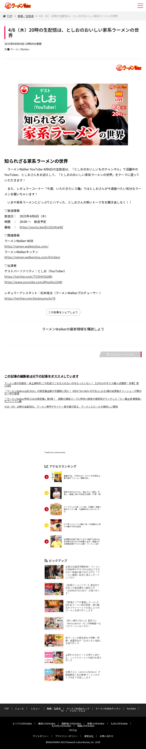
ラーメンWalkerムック (78, 708)
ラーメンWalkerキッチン (108, 708)
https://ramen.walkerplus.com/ (26, 246)
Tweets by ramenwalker (54, 452)
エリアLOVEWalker (22, 723)
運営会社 (88, 736)
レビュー (36, 708)
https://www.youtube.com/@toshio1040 (33, 282)
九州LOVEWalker (119, 723)
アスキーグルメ (77, 710)
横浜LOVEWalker (46, 723)
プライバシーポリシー (66, 736)
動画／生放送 (26, 16)
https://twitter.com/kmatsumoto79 (29, 298)
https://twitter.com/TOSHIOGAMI (28, 276)
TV (62, 710)
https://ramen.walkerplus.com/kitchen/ (32, 257)
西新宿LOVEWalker (71, 723)
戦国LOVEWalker (85, 725)
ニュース (19, 708)
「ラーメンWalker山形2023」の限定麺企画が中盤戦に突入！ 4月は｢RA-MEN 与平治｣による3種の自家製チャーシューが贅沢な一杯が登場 (72, 392)
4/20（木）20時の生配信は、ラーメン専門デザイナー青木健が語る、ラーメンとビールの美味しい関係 (61, 406)
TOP (7, 16)
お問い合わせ (106, 736)
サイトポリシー (41, 736)
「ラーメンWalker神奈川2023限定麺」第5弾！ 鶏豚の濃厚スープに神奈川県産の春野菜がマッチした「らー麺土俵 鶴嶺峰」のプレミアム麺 (72, 399)
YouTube (131, 708)
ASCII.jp (73, 730)
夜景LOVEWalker (95, 723)
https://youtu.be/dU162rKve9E (41, 227)
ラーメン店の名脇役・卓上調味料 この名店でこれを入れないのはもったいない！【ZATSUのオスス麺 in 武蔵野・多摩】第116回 (71, 384)
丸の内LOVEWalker (61, 725)
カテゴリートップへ (120, 354)
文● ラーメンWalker (16, 49)
